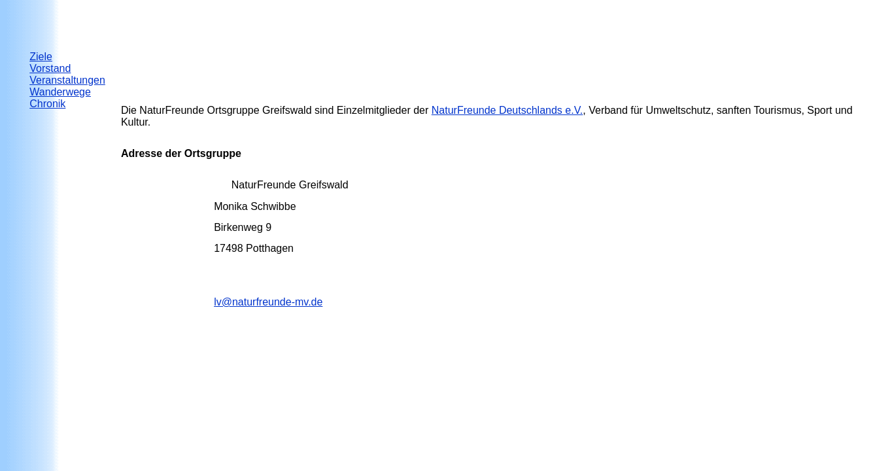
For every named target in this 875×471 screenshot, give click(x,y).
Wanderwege (60, 91)
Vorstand (50, 68)
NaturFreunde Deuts (507, 110)
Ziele (40, 56)
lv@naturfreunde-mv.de (268, 301)
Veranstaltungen (67, 80)
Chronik (47, 103)
